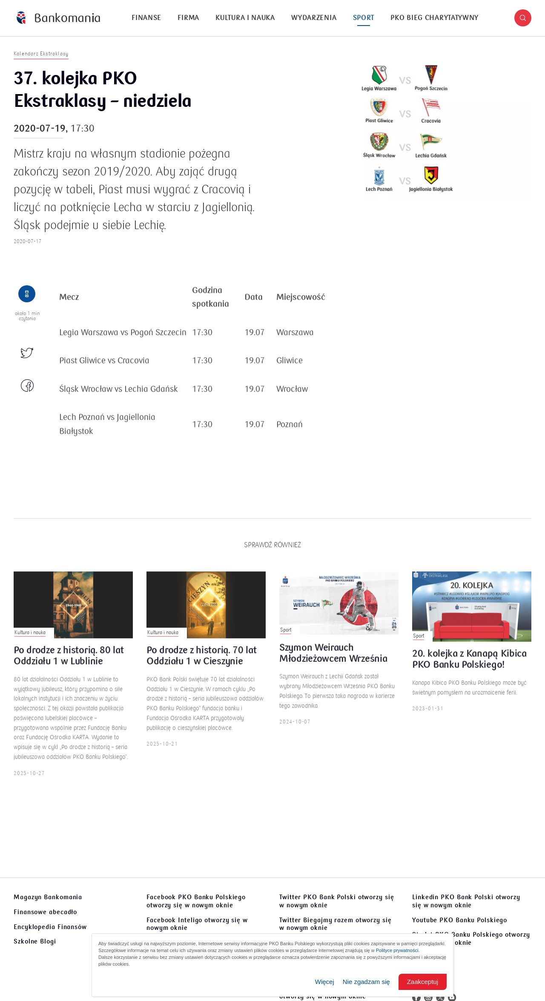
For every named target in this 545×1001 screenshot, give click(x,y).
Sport (364, 18)
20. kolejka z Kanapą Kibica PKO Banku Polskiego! (469, 665)
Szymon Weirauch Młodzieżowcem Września (333, 659)
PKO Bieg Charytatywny (434, 18)
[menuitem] (146, 18)
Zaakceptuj (422, 981)
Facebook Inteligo (197, 924)
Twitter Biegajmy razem (335, 924)
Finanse (146, 18)
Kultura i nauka (245, 18)
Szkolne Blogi (35, 941)
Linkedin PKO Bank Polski (466, 901)
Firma (188, 18)
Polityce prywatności (397, 950)
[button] (522, 17)
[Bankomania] (58, 18)
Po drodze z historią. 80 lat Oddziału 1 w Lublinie (69, 662)
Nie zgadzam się (366, 981)
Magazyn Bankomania (48, 897)
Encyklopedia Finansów (50, 927)
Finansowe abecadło (45, 912)
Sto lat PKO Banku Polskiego (471, 939)
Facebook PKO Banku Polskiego (196, 901)
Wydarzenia (313, 18)
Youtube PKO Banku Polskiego (459, 920)
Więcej (324, 981)
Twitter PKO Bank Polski (336, 901)
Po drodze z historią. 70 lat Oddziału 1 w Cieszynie (201, 662)
